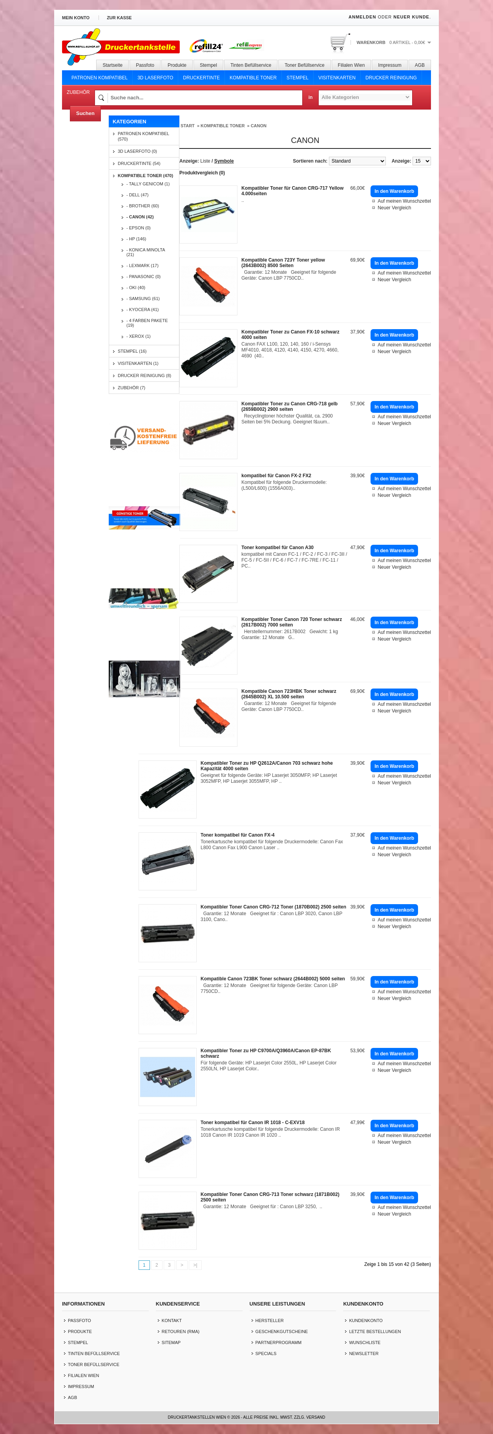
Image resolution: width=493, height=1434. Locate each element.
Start (188, 125)
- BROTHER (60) (142, 205)
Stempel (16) (132, 351)
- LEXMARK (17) (142, 265)
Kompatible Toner (253, 78)
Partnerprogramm (279, 1342)
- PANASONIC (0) (143, 276)
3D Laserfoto (155, 78)
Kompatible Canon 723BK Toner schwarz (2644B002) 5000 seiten (273, 979)
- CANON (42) (140, 216)
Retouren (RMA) (180, 1331)
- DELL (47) (137, 194)
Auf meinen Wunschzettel (404, 201)
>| (195, 1265)
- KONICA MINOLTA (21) (145, 252)
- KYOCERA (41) (142, 309)
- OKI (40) (135, 287)
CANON (259, 125)
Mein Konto (75, 17)
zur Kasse (119, 17)
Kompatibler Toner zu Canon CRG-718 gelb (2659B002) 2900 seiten (289, 406)
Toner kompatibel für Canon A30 (277, 547)
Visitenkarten (337, 78)
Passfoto (145, 65)
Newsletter (363, 1353)
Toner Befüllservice (304, 65)
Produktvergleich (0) (202, 173)
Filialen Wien (351, 65)
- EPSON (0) (138, 227)
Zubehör (78, 92)
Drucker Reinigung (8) (144, 375)
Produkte (177, 65)
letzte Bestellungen (375, 1331)
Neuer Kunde (411, 17)
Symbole (224, 161)
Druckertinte (201, 78)
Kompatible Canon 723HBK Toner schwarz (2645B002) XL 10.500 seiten (288, 694)
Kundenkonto (365, 1320)
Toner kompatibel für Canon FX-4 (237, 835)
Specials (266, 1353)
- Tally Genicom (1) (148, 183)
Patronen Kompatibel (99, 78)
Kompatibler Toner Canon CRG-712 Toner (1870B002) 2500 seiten (273, 907)
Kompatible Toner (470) (145, 175)
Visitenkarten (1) (138, 363)
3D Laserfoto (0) (137, 151)
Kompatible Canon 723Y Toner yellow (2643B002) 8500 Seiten (283, 262)
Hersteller (270, 1320)
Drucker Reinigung (391, 78)
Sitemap (171, 1342)
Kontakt (172, 1320)
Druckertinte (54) (139, 163)
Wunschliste (364, 1342)
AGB (420, 65)
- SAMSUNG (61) (143, 298)
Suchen (85, 113)
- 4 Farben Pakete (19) (147, 323)
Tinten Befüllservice (250, 65)
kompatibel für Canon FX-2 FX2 (276, 475)
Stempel (208, 65)
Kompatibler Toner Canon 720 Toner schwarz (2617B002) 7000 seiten (291, 622)
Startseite (112, 65)
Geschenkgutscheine (282, 1331)
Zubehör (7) (131, 387)
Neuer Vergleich (394, 208)
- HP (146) (136, 238)
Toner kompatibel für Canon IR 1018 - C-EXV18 (253, 1122)
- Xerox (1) (138, 336)
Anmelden (362, 17)
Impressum (389, 65)
